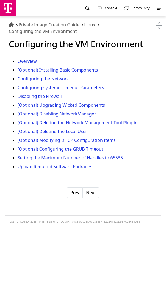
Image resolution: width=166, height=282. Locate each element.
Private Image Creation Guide (48, 25)
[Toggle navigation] (159, 25)
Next (91, 193)
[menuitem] (87, 8)
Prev (74, 193)
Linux (89, 25)
